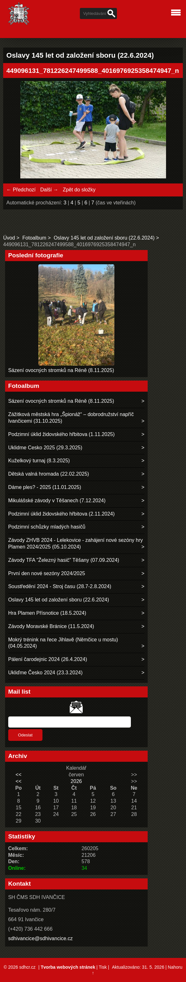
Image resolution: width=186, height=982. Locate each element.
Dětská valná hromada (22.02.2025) (48, 474)
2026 (76, 781)
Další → (49, 189)
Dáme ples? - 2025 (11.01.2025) (44, 487)
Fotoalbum (34, 238)
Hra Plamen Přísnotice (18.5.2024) (47, 613)
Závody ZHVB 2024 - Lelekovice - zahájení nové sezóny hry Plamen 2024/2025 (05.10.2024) (75, 543)
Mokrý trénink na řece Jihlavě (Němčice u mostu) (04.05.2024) (63, 643)
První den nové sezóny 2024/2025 (46, 573)
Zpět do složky (79, 189)
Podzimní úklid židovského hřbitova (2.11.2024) (61, 514)
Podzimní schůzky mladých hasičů (47, 527)
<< (19, 774)
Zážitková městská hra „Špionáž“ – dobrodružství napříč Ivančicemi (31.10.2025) (71, 418)
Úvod (9, 238)
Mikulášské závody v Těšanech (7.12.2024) (57, 500)
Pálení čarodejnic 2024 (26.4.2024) (47, 659)
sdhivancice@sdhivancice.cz (40, 938)
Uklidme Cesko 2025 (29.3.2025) (45, 447)
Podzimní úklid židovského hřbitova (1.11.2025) (61, 434)
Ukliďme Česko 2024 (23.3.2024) (45, 672)
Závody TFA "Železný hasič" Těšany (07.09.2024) (63, 560)
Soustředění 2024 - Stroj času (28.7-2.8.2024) (60, 586)
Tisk (103, 967)
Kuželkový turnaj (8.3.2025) (39, 460)
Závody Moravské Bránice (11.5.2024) (51, 626)
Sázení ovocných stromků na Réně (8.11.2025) (61, 370)
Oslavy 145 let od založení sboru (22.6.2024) (104, 238)
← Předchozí (20, 189)
